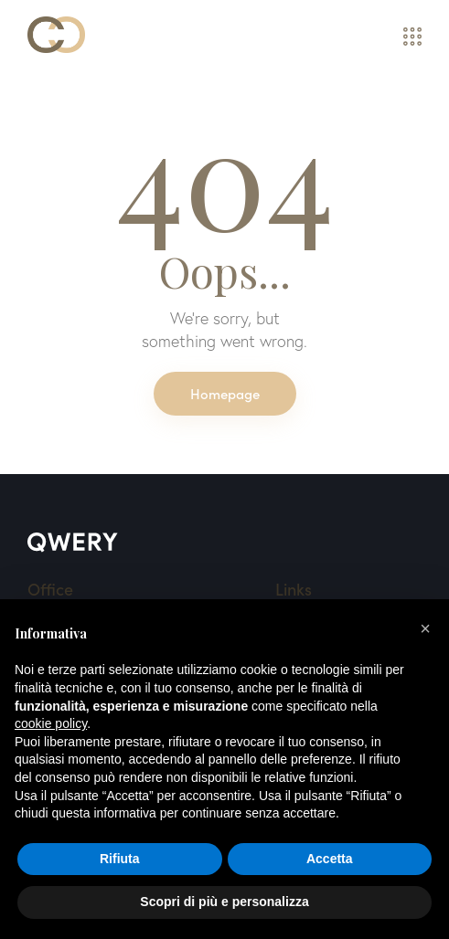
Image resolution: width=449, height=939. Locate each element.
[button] (425, 628)
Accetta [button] (329, 858)
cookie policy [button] (51, 723)
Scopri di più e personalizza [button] (224, 901)
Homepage (225, 393)
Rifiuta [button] (120, 858)
